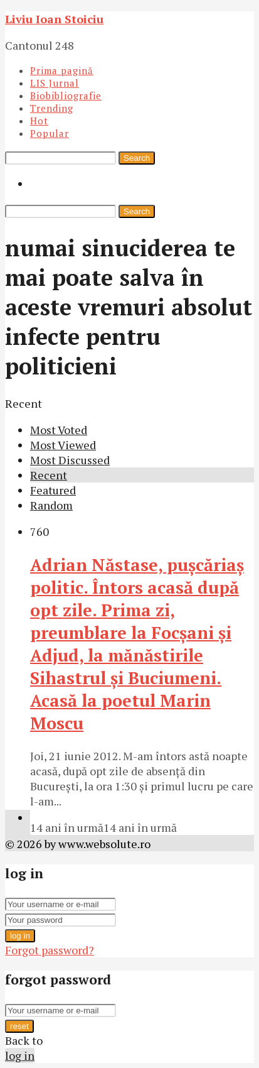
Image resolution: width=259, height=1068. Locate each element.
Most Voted (58, 429)
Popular (49, 133)
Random (51, 505)
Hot (39, 120)
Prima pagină (61, 70)
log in (20, 935)
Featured (53, 490)
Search (137, 158)
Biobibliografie (66, 95)
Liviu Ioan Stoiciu (54, 18)
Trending (51, 108)
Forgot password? (49, 949)
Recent (48, 474)
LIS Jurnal (54, 83)
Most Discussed (70, 459)
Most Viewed (63, 444)
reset (19, 1026)
